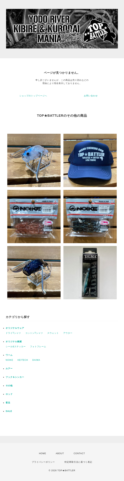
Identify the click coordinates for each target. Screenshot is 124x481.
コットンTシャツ (34, 333)
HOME (42, 453)
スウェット (53, 333)
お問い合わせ (91, 95)
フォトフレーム (38, 346)
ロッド (9, 394)
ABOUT (60, 453)
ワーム (9, 355)
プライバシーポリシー (43, 462)
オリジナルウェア (15, 328)
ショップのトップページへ (33, 95)
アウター (67, 333)
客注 (8, 402)
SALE (9, 411)
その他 (9, 385)
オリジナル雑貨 (14, 341)
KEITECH (23, 360)
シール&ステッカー (16, 346)
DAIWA (36, 360)
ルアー (9, 368)
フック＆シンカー (15, 377)
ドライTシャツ (13, 333)
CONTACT (79, 453)
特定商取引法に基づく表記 (78, 462)
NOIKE (9, 360)
